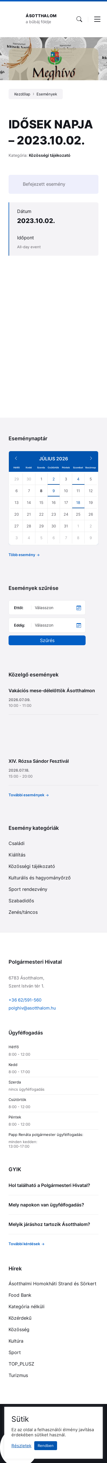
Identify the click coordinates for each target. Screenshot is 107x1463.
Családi (17, 843)
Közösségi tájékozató (49, 155)
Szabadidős (21, 900)
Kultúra (16, 1341)
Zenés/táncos (23, 912)
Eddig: (19, 625)
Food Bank (20, 1295)
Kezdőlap (22, 94)
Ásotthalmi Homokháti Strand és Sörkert (52, 1283)
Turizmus (18, 1375)
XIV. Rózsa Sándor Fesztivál (39, 761)
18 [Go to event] (78, 502)
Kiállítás (17, 855)
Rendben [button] (46, 1445)
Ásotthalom (41, 15)
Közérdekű (20, 1318)
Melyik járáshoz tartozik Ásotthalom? (49, 1224)
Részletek (21, 1445)
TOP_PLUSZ (21, 1364)
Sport (15, 1352)
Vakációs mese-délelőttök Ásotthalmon (52, 690)
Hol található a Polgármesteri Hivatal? (49, 1185)
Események (47, 94)
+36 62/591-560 (25, 1000)
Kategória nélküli (27, 1306)
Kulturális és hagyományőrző (40, 878)
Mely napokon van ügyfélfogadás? (46, 1205)
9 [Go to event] (54, 490)
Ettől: (18, 607)
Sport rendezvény (28, 889)
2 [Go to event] (54, 479)
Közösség (19, 1329)
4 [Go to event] (78, 479)
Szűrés (47, 640)
